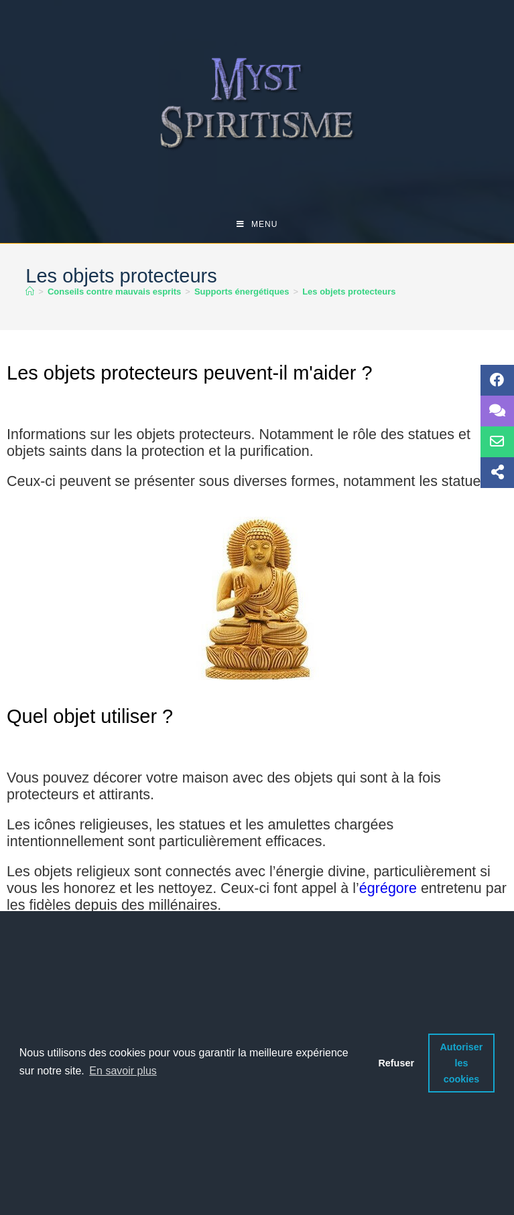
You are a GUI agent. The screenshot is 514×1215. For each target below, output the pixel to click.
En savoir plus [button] (123, 1070)
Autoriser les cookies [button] (461, 1063)
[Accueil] (29, 292)
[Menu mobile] (257, 224)
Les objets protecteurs (348, 292)
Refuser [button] (396, 1063)
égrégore (388, 888)
